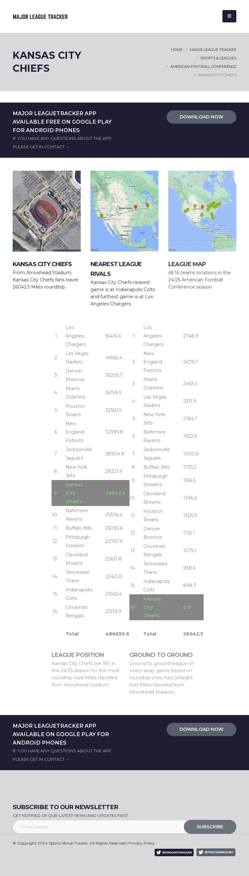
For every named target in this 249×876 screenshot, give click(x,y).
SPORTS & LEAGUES (218, 58)
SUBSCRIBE (210, 827)
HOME (177, 49)
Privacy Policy (141, 843)
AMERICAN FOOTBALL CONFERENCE (203, 66)
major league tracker (213, 49)
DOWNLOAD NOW (201, 117)
